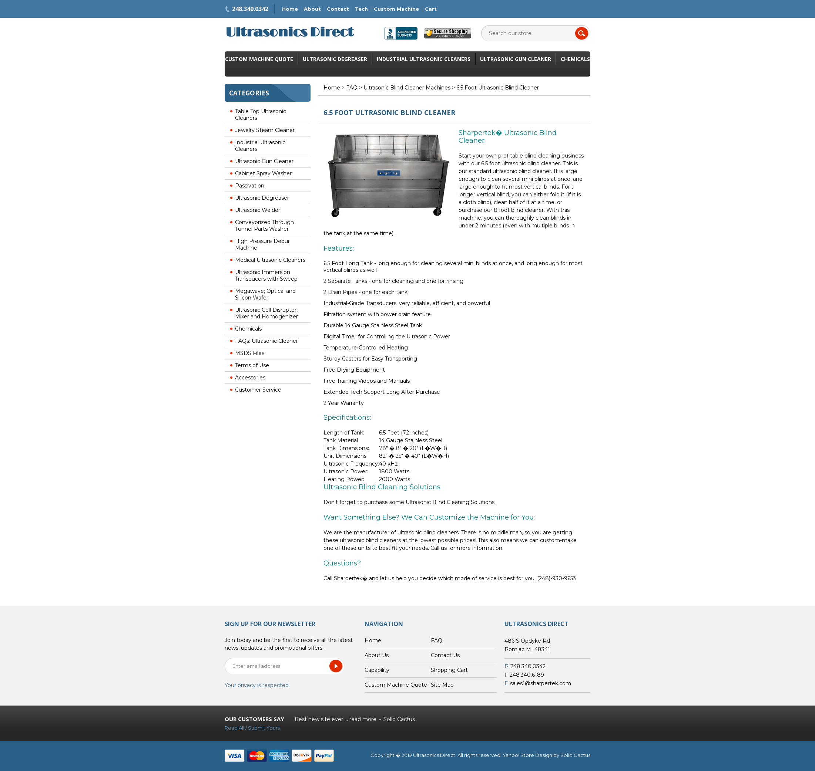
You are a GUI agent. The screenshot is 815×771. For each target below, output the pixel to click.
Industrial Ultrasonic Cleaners (423, 58)
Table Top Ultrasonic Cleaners (260, 114)
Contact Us (445, 655)
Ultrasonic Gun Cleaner (515, 58)
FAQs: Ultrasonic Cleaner (266, 341)
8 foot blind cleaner (519, 210)
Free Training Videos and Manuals (366, 381)
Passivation (249, 185)
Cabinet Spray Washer (263, 173)
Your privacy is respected (257, 685)
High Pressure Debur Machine (262, 244)
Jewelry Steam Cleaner (265, 130)
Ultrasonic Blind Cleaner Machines (406, 87)
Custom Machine (396, 9)
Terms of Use (252, 365)
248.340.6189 (527, 675)
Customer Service (258, 389)
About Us (377, 655)
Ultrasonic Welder (257, 210)
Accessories (250, 377)
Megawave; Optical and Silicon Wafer (265, 294)
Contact (338, 9)
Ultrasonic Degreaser (335, 58)
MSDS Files (249, 353)
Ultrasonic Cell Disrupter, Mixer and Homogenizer (266, 313)
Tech (361, 9)
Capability (377, 670)
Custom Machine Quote (259, 58)
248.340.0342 (250, 9)
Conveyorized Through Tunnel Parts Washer (264, 225)
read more (362, 719)
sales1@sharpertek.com (540, 683)
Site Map (442, 685)
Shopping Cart (449, 670)
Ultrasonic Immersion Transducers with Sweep (266, 275)
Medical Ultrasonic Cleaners (270, 260)
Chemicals (575, 58)
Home (290, 9)
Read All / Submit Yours (252, 728)
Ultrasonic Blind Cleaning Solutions (450, 502)
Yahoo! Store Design (527, 755)
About (312, 9)
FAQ (352, 87)
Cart (431, 9)
